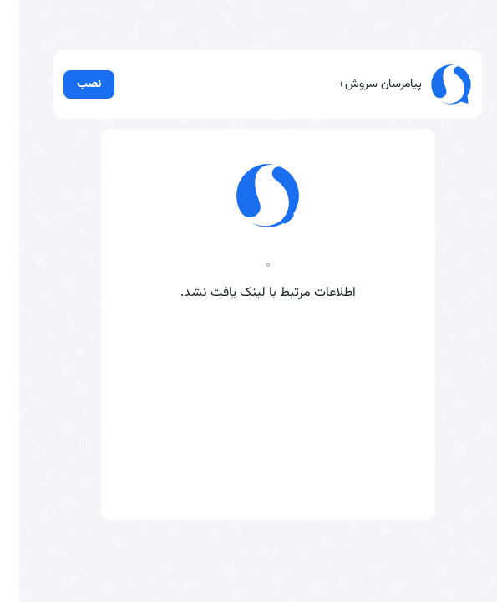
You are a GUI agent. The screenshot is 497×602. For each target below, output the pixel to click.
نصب (61, 89)
